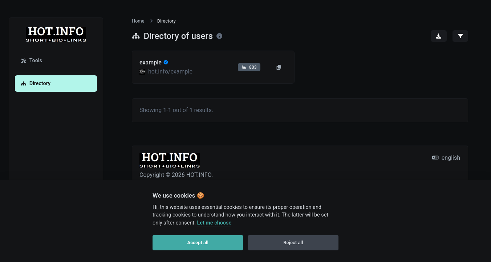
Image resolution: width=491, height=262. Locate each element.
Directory (35, 83)
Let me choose (214, 223)
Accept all (197, 242)
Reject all (293, 242)
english (446, 157)
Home (138, 21)
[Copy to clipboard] (279, 67)
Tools (31, 60)
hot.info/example (170, 71)
